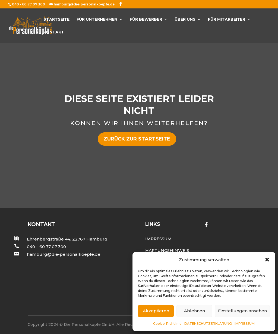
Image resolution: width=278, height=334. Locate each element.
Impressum (158, 238)
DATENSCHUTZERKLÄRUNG (208, 323)
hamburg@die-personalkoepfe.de (63, 254)
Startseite (56, 19)
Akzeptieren (156, 310)
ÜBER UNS (185, 19)
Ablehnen (194, 310)
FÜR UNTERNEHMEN (97, 19)
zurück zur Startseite (137, 139)
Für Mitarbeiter (226, 19)
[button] (267, 259)
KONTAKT (53, 32)
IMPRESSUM (245, 323)
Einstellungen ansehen (242, 310)
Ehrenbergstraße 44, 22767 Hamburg (67, 239)
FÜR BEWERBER (146, 19)
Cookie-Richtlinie (167, 323)
